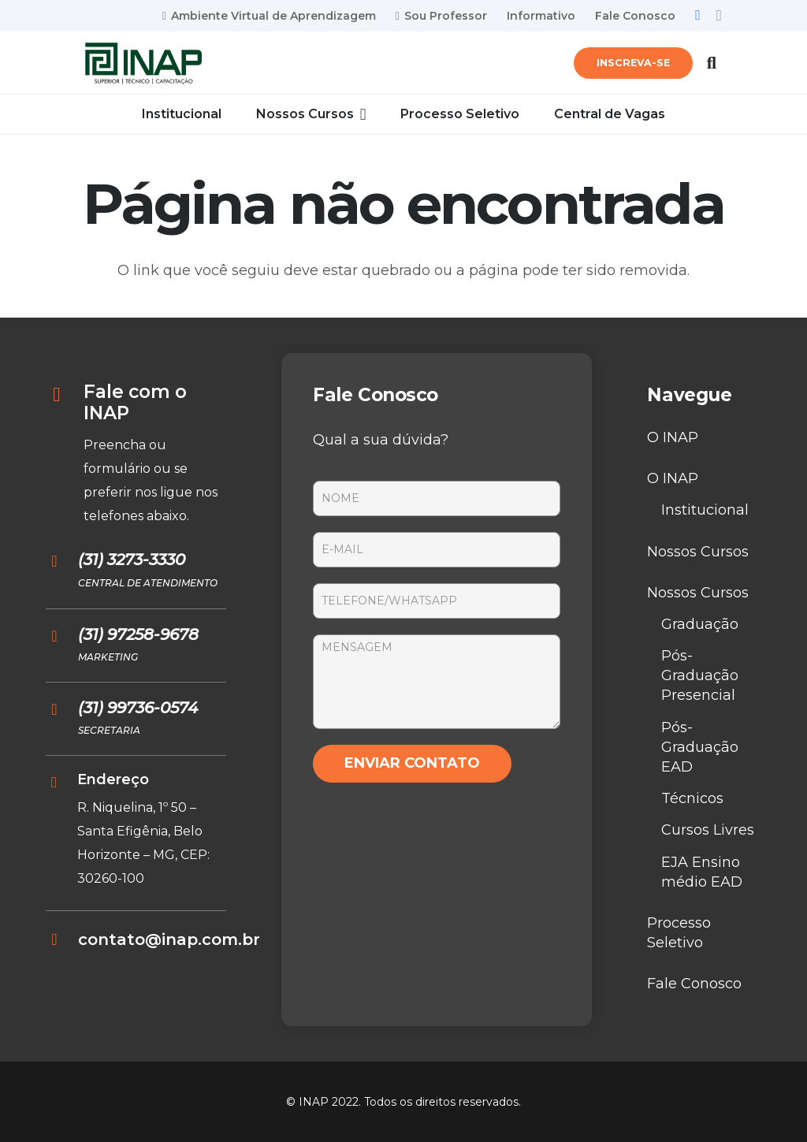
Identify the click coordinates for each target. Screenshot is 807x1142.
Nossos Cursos (698, 551)
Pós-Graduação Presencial (699, 675)
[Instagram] (719, 16)
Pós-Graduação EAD (699, 747)
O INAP (672, 437)
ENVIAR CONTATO (412, 763)
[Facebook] (698, 15)
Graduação (699, 624)
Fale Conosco (694, 983)
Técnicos (692, 798)
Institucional (705, 510)
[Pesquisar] (712, 63)
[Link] (143, 63)
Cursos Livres (707, 830)
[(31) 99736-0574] (62, 709)
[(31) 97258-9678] (62, 636)
